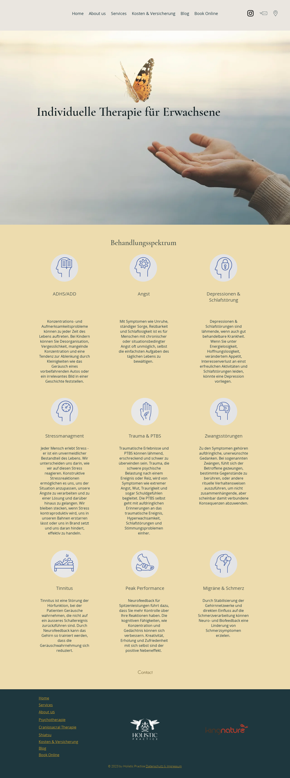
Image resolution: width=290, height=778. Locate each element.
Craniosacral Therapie (57, 727)
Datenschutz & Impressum (164, 766)
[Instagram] (250, 13)
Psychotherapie (52, 719)
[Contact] (145, 672)
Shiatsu (45, 734)
